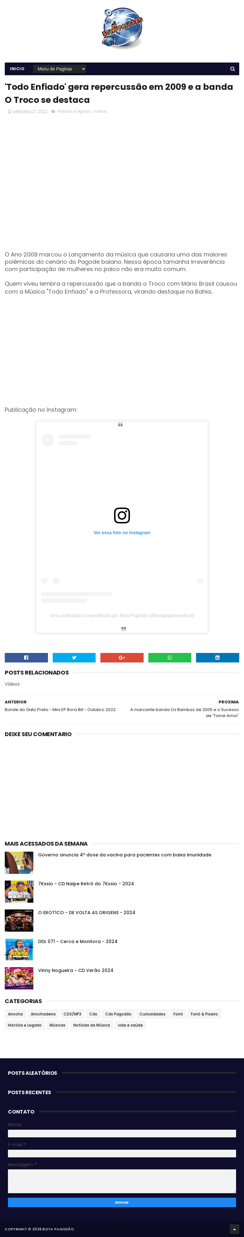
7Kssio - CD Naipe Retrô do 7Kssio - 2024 (86, 884)
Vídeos (100, 111)
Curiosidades (152, 1014)
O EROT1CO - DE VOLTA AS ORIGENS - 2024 (86, 912)
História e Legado (74, 111)
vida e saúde (130, 1025)
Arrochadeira (43, 1014)
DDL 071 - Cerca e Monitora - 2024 (78, 941)
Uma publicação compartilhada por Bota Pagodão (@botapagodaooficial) (122, 615)
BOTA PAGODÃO (58, 1229)
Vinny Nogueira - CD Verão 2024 (75, 970)
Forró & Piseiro (204, 1014)
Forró (178, 1014)
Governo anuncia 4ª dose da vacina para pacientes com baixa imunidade (124, 855)
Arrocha (15, 1014)
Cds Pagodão (118, 1014)
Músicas (57, 1025)
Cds (93, 1014)
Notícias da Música (91, 1025)
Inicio (17, 68)
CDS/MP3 (72, 1014)
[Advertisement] (122, 355)
